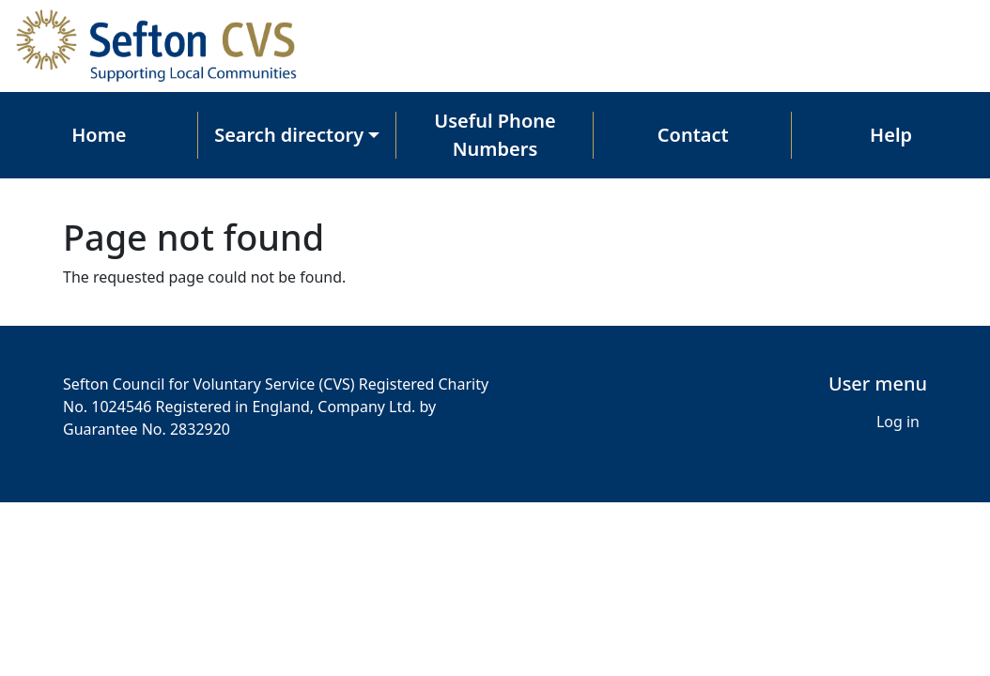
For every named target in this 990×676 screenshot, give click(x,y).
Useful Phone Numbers (494, 134)
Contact (693, 134)
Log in (898, 421)
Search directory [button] (289, 134)
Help (891, 134)
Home (98, 134)
